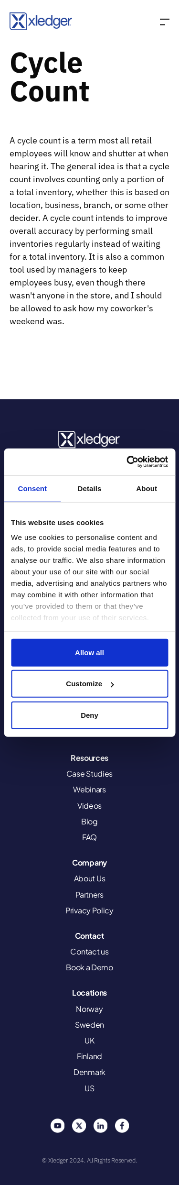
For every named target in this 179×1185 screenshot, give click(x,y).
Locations (89, 992)
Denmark (89, 1071)
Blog (89, 821)
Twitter (79, 1126)
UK (89, 1040)
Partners (89, 894)
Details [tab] (90, 488)
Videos (89, 805)
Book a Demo (89, 967)
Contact (90, 935)
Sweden (89, 1024)
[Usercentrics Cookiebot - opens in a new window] (127, 462)
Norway (89, 1008)
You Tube (57, 1126)
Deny (89, 715)
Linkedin (100, 1126)
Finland (89, 1056)
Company (89, 862)
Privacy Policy (89, 910)
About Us (89, 878)
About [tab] (146, 488)
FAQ (89, 837)
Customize (90, 684)
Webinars (89, 789)
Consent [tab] (32, 488)
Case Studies (89, 773)
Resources (89, 757)
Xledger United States (89, 440)
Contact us (89, 951)
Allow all (89, 652)
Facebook (122, 1126)
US (89, 1088)
